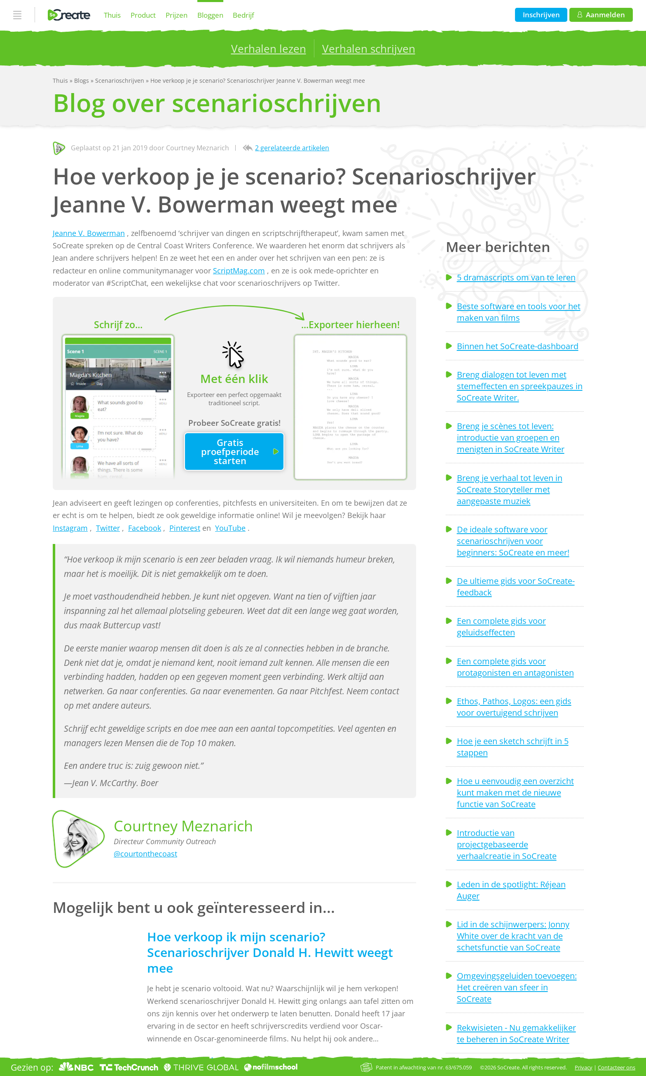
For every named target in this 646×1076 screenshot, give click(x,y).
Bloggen (210, 15)
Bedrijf (243, 15)
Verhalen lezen (268, 48)
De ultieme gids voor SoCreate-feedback (516, 586)
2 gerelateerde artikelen (292, 147)
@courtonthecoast (145, 854)
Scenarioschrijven (120, 80)
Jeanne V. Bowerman (89, 233)
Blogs (82, 80)
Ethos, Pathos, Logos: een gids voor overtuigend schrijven (514, 706)
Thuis (112, 15)
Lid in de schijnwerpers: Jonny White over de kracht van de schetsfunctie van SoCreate (513, 935)
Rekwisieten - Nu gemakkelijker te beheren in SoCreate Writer (516, 1033)
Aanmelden (601, 14)
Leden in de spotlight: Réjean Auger (511, 889)
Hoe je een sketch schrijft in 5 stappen (513, 746)
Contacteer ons (616, 1067)
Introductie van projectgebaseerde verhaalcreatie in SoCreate (507, 844)
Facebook (144, 528)
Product (143, 15)
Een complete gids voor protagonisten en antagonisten (515, 666)
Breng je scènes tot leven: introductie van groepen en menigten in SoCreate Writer (510, 437)
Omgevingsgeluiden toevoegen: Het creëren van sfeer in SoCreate (517, 987)
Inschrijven (541, 14)
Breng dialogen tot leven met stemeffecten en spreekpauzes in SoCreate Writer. (520, 386)
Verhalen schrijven (368, 48)
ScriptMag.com (239, 270)
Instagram (70, 528)
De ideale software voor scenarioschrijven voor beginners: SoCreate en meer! (513, 540)
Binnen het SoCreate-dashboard (517, 346)
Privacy (583, 1067)
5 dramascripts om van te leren (516, 277)
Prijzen (176, 15)
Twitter (108, 528)
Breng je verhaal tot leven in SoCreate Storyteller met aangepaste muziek (509, 489)
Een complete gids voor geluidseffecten (501, 626)
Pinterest (184, 528)
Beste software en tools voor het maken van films (518, 311)
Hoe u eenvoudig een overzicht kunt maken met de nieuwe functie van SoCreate (515, 792)
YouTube (230, 528)
